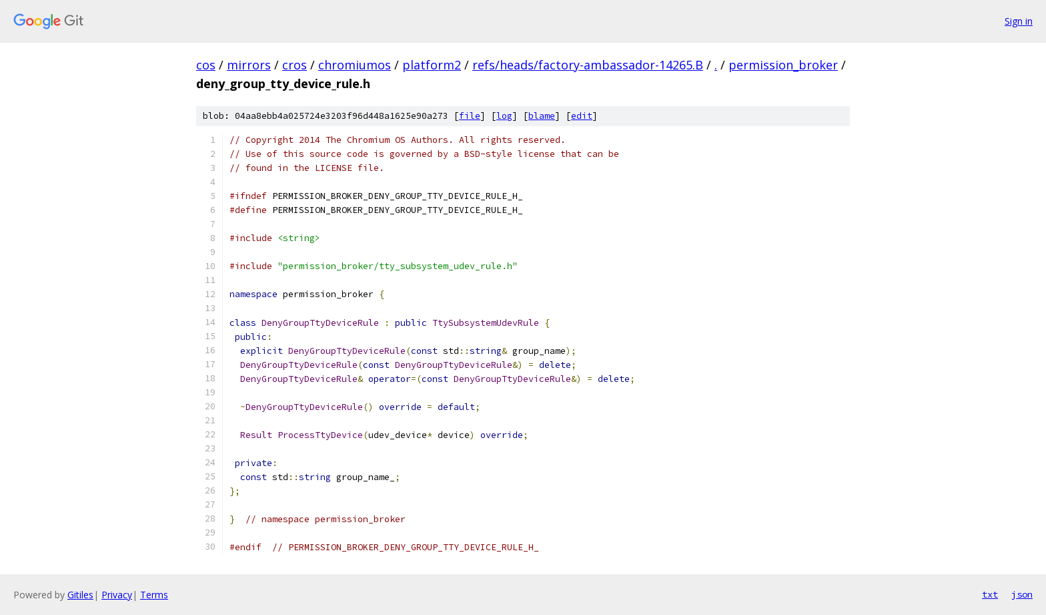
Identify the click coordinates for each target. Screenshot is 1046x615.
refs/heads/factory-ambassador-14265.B (587, 65)
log (504, 116)
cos (205, 65)
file (469, 116)
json (1022, 594)
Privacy (116, 594)
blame (541, 116)
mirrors (249, 65)
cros (294, 65)
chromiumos (354, 65)
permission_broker (783, 65)
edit (581, 116)
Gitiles (80, 594)
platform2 (431, 65)
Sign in (1019, 21)
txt (990, 594)
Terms (154, 594)
